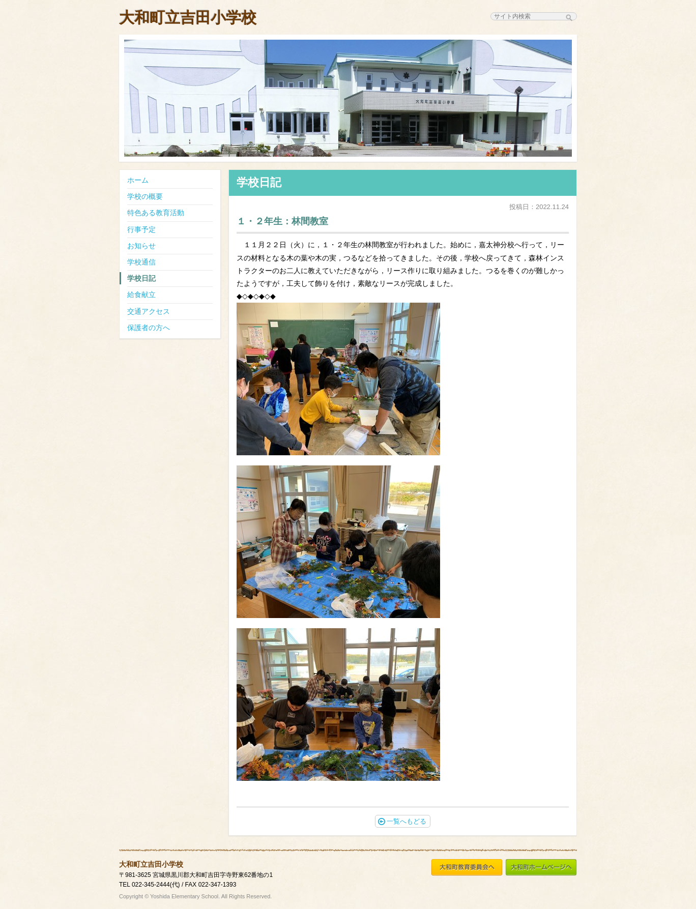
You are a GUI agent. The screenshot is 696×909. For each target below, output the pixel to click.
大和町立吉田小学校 (187, 17)
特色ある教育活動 (155, 213)
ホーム (138, 180)
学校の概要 (145, 196)
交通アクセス (148, 311)
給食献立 (141, 294)
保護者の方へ (148, 328)
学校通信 (141, 262)
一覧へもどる (402, 821)
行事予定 (141, 229)
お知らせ (141, 246)
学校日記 (141, 278)
